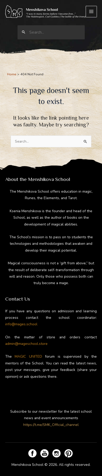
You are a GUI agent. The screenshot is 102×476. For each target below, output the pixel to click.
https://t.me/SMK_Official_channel (51, 424)
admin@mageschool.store (26, 343)
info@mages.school (21, 324)
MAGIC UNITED (28, 356)
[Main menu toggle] (91, 11)
